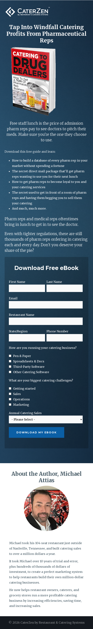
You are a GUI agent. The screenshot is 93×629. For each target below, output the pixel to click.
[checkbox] (46, 364)
